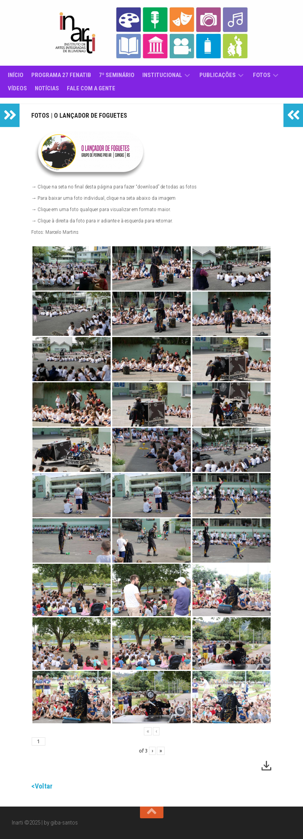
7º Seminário (116, 75)
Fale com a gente (91, 88)
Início (15, 75)
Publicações (217, 75)
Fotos (262, 75)
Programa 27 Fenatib (61, 75)
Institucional (162, 75)
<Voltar (41, 786)
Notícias (47, 88)
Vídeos (17, 88)
